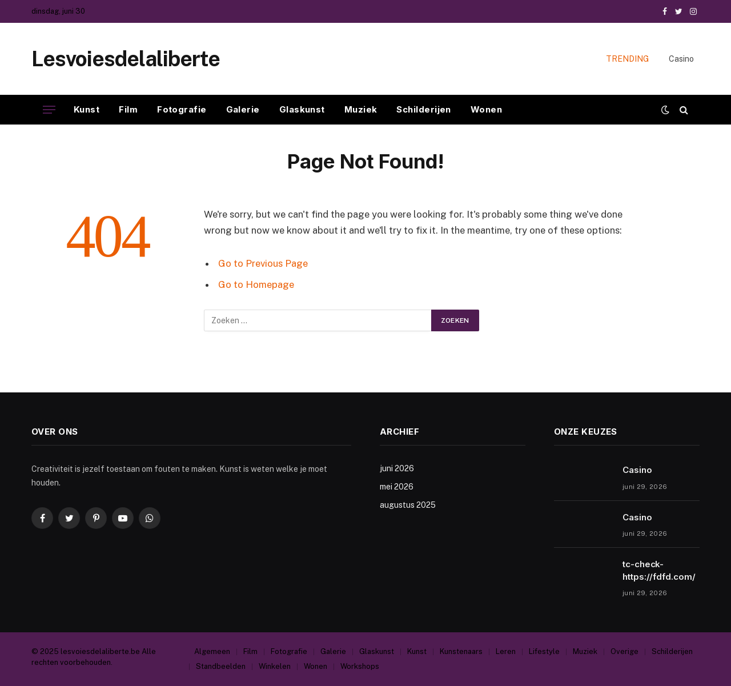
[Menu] (49, 110)
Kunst (86, 109)
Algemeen (212, 651)
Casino (681, 58)
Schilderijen (423, 109)
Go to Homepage (256, 284)
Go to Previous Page (263, 263)
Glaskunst (302, 109)
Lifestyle (544, 651)
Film (128, 109)
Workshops (359, 666)
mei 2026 (396, 486)
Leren (506, 651)
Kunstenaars (461, 651)
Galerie (243, 109)
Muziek (360, 109)
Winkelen (275, 666)
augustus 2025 (408, 505)
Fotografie (182, 109)
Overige (624, 651)
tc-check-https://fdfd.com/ (659, 570)
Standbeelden (221, 666)
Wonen (486, 109)
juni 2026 (397, 468)
